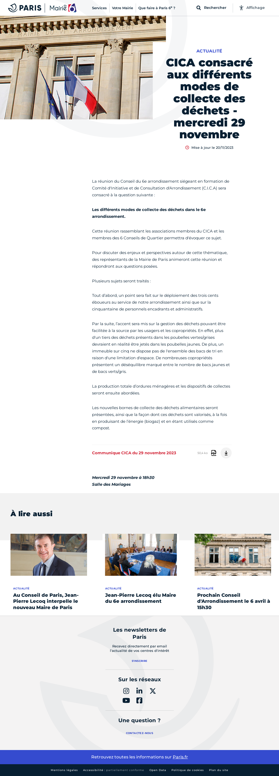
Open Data (157, 770)
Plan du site (218, 770)
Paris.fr (180, 756)
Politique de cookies (187, 770)
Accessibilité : (113, 770)
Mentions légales (64, 770)
